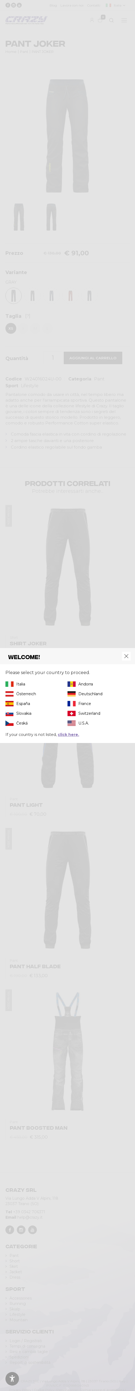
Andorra (85, 684)
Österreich (26, 693)
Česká (22, 723)
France (84, 703)
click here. (68, 734)
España (23, 703)
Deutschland (90, 693)
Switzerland (89, 713)
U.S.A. (83, 723)
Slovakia (23, 713)
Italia (20, 684)
